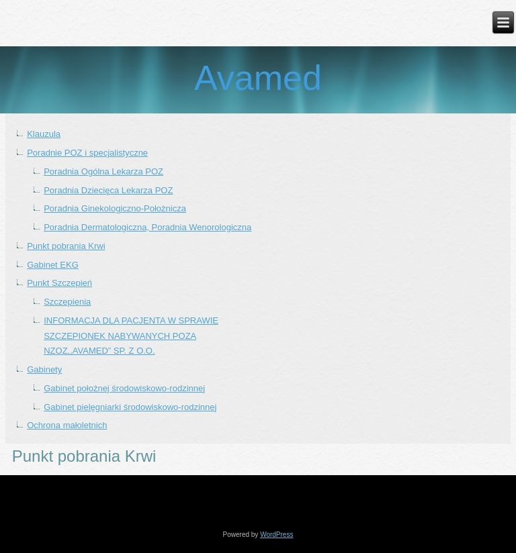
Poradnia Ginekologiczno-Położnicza (115, 208)
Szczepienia (67, 302)
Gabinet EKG (53, 265)
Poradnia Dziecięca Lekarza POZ (108, 190)
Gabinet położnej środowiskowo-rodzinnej (124, 388)
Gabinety (44, 369)
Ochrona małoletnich (67, 425)
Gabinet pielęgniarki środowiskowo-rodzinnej (130, 407)
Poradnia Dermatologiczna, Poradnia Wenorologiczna (147, 227)
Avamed (258, 77)
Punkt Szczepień (59, 283)
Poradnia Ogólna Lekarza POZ (103, 171)
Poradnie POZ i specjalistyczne (87, 153)
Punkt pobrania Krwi (66, 246)
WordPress (276, 534)
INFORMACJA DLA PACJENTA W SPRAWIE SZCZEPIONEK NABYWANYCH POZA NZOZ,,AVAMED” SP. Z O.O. (131, 335)
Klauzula (43, 134)
